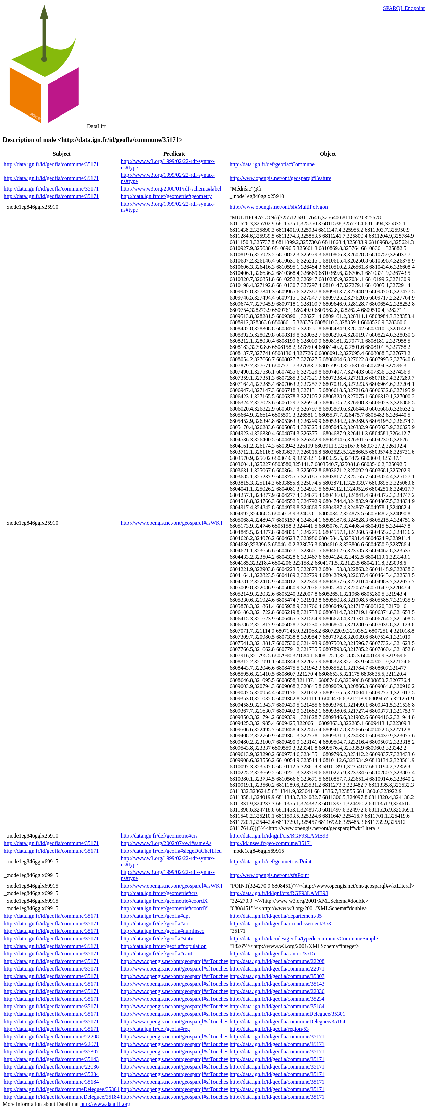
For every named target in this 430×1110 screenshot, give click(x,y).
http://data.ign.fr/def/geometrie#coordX (164, 901)
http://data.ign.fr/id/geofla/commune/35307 (277, 976)
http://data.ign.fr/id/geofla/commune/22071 (277, 969)
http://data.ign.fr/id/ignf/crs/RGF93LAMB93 (279, 836)
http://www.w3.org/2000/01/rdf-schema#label (171, 189)
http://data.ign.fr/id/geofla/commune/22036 (277, 991)
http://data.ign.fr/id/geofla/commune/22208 (277, 961)
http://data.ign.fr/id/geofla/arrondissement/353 (280, 923)
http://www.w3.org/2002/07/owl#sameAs (166, 843)
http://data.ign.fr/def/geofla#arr (155, 923)
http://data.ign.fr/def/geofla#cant (156, 953)
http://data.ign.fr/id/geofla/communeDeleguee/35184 (287, 1021)
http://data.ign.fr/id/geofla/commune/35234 (277, 999)
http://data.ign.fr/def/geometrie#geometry (166, 196)
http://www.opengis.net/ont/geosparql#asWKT (172, 523)
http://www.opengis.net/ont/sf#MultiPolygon (279, 207)
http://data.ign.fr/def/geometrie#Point (270, 861)
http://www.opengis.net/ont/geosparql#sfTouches (174, 961)
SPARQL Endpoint (404, 8)
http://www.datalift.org (105, 1104)
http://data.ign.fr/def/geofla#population (164, 946)
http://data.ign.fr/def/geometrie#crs (159, 836)
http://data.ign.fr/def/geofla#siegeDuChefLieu (171, 851)
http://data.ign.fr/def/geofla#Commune (272, 164)
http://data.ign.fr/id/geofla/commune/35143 (277, 984)
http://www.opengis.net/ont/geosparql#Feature (280, 178)
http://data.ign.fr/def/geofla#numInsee (162, 931)
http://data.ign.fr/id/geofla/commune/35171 (51, 164)
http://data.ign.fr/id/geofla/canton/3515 (272, 953)
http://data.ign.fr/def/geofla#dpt (155, 916)
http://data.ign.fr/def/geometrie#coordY (164, 908)
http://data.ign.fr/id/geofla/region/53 (269, 1029)
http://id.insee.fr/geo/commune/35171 (271, 843)
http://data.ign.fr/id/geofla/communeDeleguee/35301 (287, 1014)
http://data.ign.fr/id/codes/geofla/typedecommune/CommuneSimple (304, 938)
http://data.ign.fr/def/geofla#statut (158, 938)
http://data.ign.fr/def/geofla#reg (155, 1029)
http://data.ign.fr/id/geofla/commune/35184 (277, 1006)
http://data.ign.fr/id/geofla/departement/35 (276, 916)
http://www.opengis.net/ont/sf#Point (269, 875)
